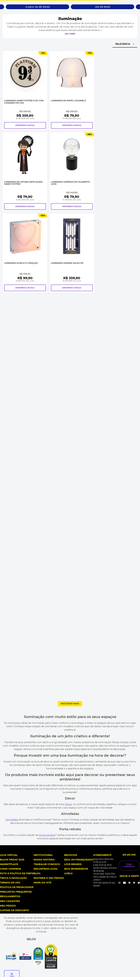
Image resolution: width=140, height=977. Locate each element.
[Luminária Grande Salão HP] (72, 252)
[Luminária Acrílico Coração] (25, 252)
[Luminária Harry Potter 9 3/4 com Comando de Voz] (25, 90)
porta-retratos (47, 835)
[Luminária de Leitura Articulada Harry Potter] (25, 171)
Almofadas (12, 819)
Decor (68, 804)
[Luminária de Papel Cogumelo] (72, 90)
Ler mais (70, 33)
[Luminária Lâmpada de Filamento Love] (72, 171)
